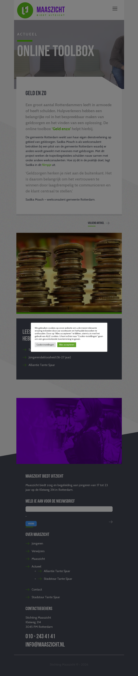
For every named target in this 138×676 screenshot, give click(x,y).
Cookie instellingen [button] (45, 344)
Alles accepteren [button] (66, 344)
